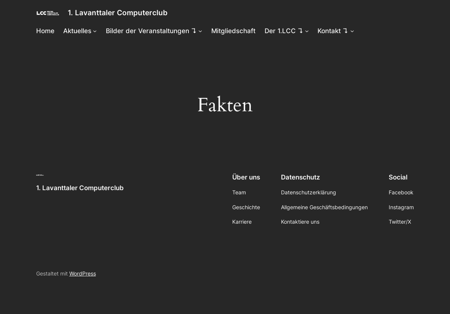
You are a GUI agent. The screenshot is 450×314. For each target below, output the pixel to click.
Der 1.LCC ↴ (284, 31)
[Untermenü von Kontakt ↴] (352, 31)
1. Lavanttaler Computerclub (118, 12)
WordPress (82, 273)
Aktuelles (77, 31)
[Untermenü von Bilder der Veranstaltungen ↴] (200, 31)
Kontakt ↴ (333, 31)
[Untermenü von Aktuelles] (95, 31)
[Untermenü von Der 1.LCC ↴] (307, 31)
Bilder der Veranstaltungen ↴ (151, 31)
